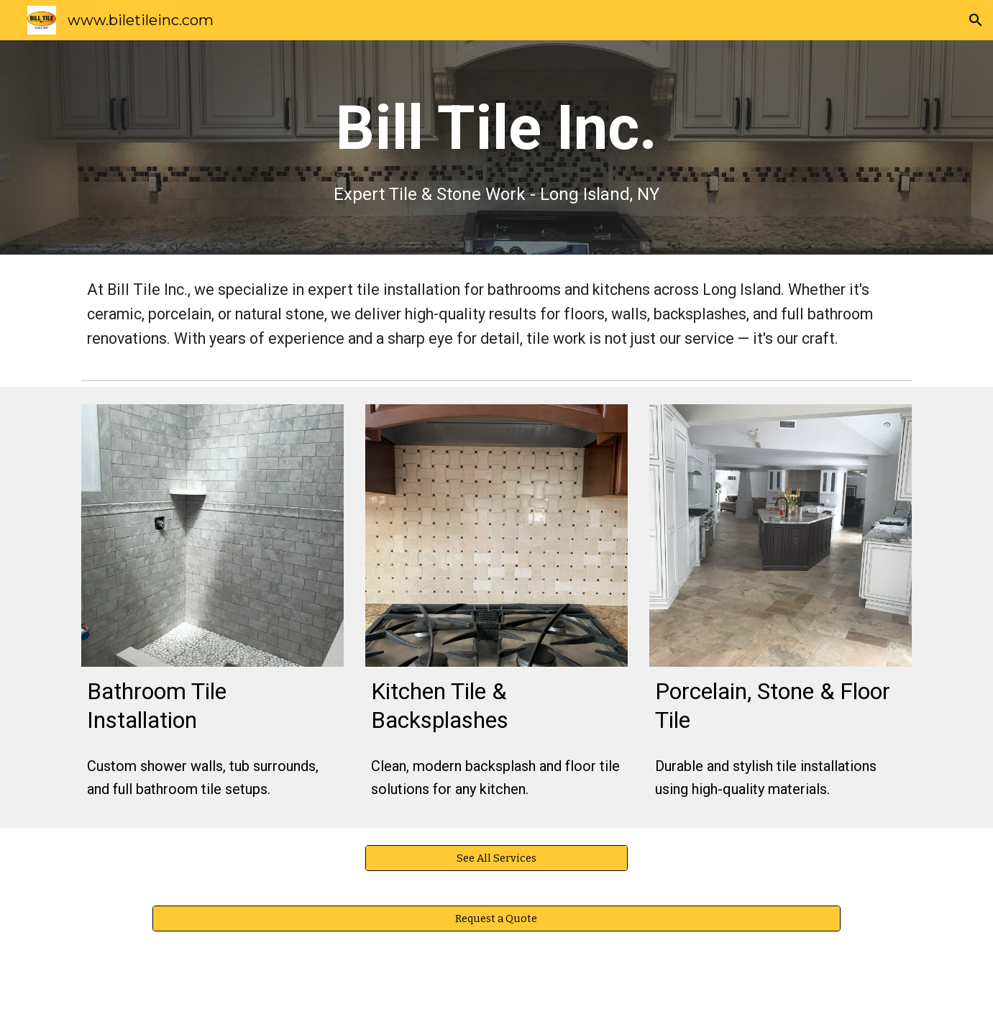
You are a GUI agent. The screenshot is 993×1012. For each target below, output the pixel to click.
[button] (975, 20)
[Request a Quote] (496, 919)
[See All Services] (496, 858)
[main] (497, 147)
